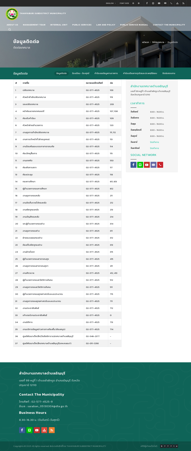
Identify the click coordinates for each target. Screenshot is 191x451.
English (111, 3)
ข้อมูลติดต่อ (172, 42)
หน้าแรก (145, 42)
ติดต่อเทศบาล (158, 42)
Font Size (124, 3)
